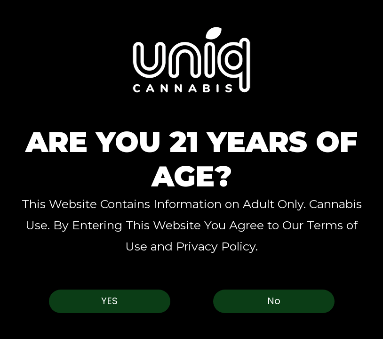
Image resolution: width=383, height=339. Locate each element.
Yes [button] (109, 300)
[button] (191, 59)
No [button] (273, 300)
